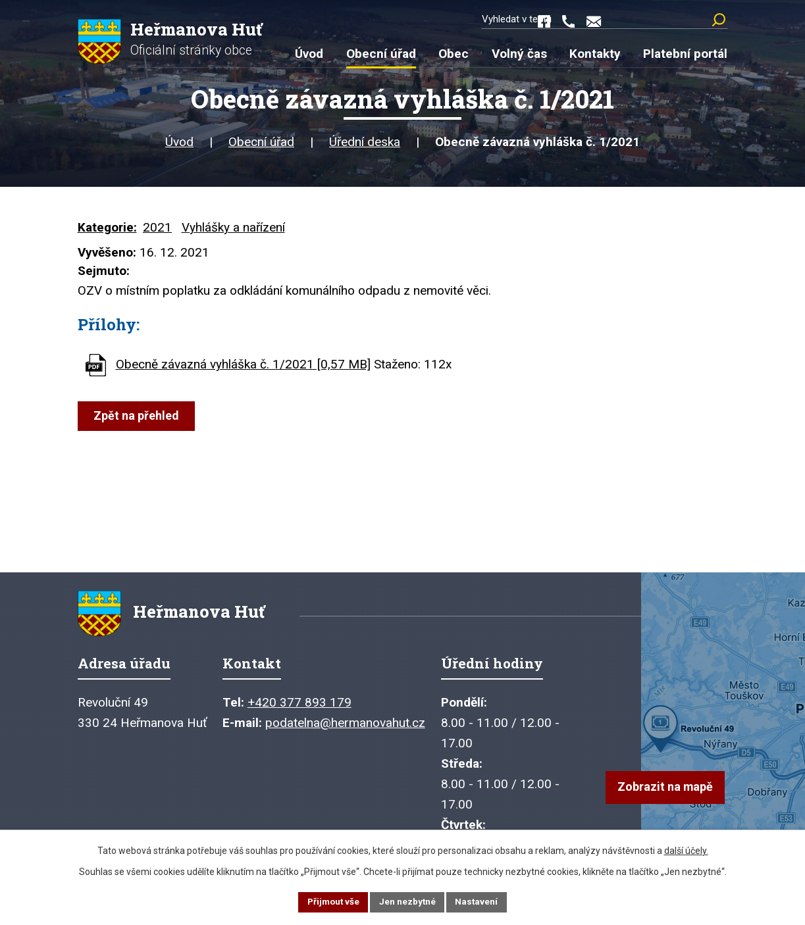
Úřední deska (364, 144)
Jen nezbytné (408, 901)
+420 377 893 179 (299, 709)
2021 (157, 230)
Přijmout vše (332, 901)
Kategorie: (107, 230)
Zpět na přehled (137, 418)
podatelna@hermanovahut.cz (345, 730)
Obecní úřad (261, 144)
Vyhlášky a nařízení (233, 230)
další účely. (686, 849)
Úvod (179, 144)
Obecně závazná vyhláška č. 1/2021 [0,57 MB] (243, 366)
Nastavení (479, 901)
